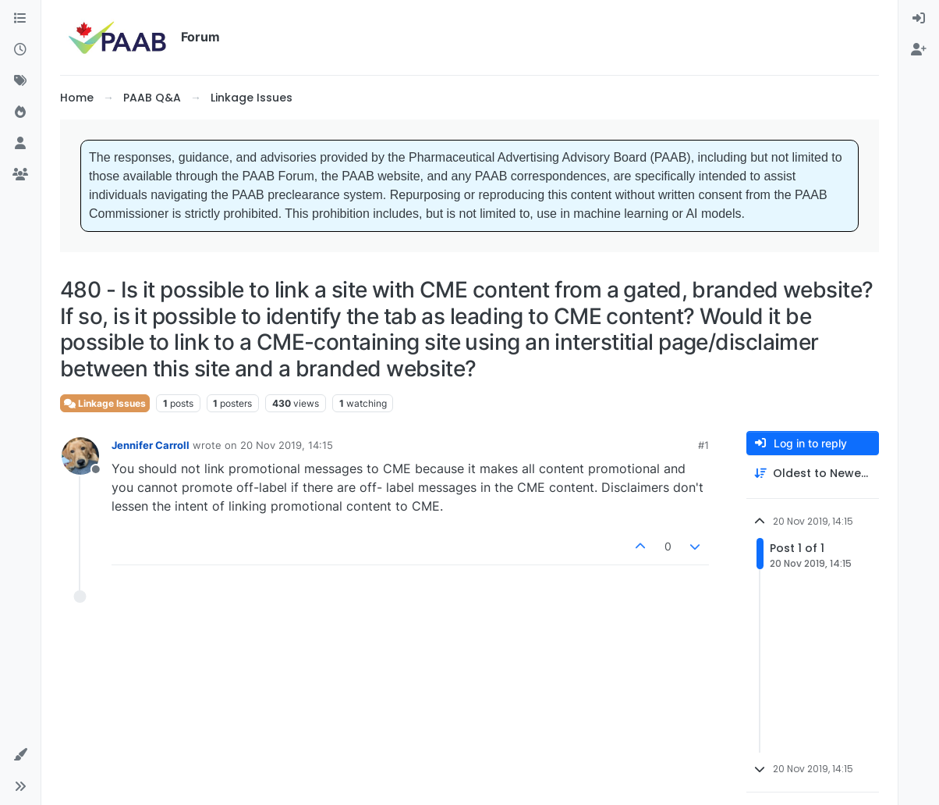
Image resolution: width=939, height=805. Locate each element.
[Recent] (20, 49)
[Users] (20, 143)
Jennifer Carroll (151, 445)
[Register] (919, 49)
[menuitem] (919, 18)
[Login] (919, 18)
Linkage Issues (105, 403)
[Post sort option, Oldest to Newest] (812, 473)
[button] (20, 755)
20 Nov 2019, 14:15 (286, 445)
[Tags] (20, 81)
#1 (703, 445)
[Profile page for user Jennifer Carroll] (80, 456)
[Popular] (20, 112)
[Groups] (20, 174)
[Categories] (20, 18)
